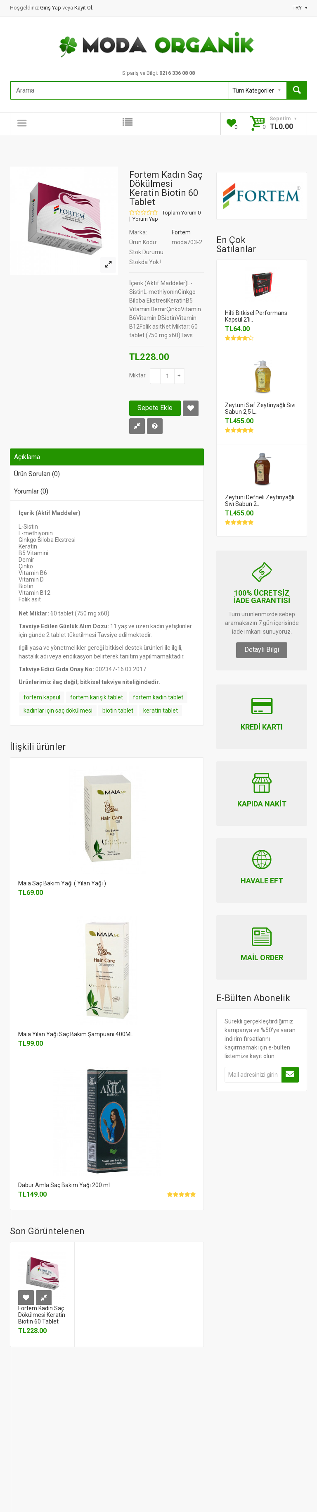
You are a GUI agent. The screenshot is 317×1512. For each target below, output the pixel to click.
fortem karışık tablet (96, 697)
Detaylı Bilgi (261, 649)
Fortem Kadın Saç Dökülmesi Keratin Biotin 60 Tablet (41, 1315)
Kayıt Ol (83, 8)
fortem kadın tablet (158, 697)
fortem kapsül (42, 697)
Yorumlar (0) (31, 491)
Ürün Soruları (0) (37, 474)
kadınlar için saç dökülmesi (58, 710)
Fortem (181, 232)
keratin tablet (160, 710)
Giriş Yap (51, 8)
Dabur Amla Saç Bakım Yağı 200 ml (64, 1185)
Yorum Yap (145, 219)
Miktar (137, 375)
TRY (300, 8)
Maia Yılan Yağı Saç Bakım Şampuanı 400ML (75, 1034)
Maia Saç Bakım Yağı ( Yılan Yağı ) (62, 883)
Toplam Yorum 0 (181, 212)
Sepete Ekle (155, 408)
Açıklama (27, 457)
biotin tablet (117, 710)
